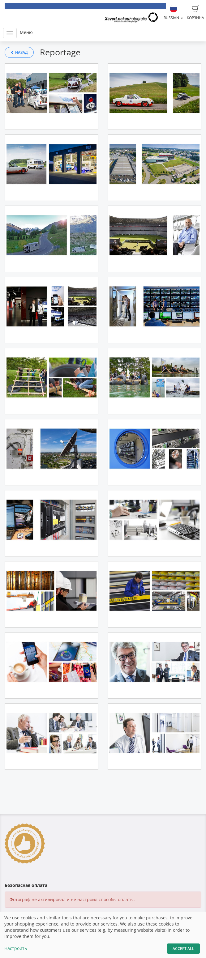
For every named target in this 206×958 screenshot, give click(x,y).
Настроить (15, 948)
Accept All (183, 948)
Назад (19, 52)
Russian (173, 12)
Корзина (195, 12)
